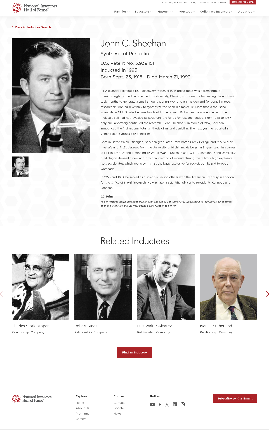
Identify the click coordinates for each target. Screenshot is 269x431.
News (117, 413)
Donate (119, 408)
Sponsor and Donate (213, 2)
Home (80, 402)
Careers (81, 418)
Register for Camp (243, 2)
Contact (119, 402)
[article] (40, 291)
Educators (141, 11)
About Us (245, 11)
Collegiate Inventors (215, 11)
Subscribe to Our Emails (235, 398)
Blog (193, 2)
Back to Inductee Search (33, 27)
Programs (82, 413)
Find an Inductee (134, 352)
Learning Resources (174, 2)
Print (107, 196)
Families (120, 11)
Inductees (185, 11)
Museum (163, 11)
